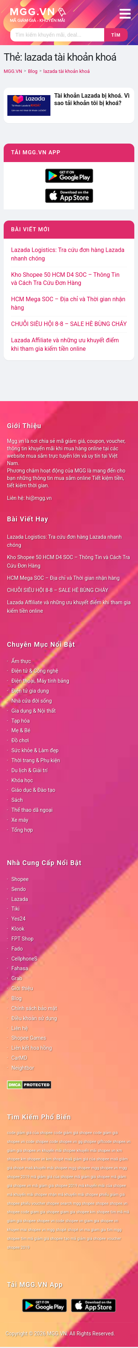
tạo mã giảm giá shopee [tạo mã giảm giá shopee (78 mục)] (85, 1238)
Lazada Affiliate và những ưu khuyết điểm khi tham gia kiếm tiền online (69, 606)
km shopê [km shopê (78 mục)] (54, 1159)
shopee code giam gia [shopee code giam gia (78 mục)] (26, 1212)
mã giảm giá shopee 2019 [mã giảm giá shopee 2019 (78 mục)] (55, 1185)
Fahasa (19, 968)
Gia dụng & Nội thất (33, 711)
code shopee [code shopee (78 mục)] (37, 1141)
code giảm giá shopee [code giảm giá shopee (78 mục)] (73, 1132)
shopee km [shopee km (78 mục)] (85, 1212)
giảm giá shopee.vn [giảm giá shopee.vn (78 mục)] (24, 1150)
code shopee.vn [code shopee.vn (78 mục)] (63, 1141)
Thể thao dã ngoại (32, 810)
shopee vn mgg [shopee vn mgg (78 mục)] (41, 1229)
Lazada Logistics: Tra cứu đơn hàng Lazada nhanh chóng (64, 541)
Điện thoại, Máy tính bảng (40, 681)
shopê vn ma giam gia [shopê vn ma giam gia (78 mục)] (87, 1229)
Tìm (115, 35)
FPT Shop (22, 939)
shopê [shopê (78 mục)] (61, 1229)
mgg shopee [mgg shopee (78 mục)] (79, 1168)
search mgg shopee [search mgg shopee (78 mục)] (77, 1203)
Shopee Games (28, 1038)
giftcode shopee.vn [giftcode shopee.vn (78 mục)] (114, 1141)
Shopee (20, 879)
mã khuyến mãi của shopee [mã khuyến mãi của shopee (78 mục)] (102, 1185)
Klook (17, 929)
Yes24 (18, 919)
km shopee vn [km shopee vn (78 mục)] (33, 1159)
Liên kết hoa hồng (31, 1048)
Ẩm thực (21, 661)
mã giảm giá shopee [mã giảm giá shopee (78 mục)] (92, 1176)
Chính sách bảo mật (34, 1008)
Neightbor (22, 1068)
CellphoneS (24, 959)
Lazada (19, 899)
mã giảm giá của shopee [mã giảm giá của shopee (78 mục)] (52, 1176)
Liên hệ (19, 1028)
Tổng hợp (22, 830)
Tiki (15, 909)
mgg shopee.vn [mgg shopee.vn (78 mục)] (104, 1168)
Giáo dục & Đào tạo (33, 790)
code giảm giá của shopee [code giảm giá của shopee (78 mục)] (30, 1132)
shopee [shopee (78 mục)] (102, 1203)
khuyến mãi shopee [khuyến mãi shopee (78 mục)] (58, 1150)
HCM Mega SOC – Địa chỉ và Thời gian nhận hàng (63, 578)
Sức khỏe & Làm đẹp (35, 750)
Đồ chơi (20, 740)
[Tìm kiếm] (57, 34)
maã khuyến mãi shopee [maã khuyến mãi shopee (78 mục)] (46, 1168)
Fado (17, 949)
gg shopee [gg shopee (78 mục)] (87, 1141)
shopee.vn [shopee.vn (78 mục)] (119, 1203)
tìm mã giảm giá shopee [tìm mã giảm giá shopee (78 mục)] (42, 1238)
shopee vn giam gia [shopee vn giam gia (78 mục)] (82, 1220)
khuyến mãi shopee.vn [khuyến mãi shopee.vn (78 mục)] (96, 1150)
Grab (16, 978)
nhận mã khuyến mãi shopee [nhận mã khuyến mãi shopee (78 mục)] (73, 1194)
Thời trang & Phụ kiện (35, 760)
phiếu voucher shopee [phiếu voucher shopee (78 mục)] (40, 1203)
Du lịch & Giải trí (29, 770)
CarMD (19, 1058)
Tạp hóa (20, 721)
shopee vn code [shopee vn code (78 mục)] (50, 1220)
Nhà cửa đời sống (31, 701)
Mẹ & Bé (20, 730)
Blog (16, 998)
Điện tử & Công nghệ (34, 671)
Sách (17, 800)
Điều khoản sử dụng (34, 1018)
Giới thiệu (22, 988)
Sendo (18, 889)
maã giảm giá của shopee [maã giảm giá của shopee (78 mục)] (86, 1159)
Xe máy (19, 820)
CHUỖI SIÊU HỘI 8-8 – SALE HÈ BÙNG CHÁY (69, 323)
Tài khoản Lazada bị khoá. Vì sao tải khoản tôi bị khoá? (92, 99)
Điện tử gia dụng (30, 691)
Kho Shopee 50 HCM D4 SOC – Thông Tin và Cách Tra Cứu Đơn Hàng (68, 561)
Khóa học (22, 780)
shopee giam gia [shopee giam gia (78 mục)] (60, 1212)
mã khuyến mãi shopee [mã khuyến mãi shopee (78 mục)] (27, 1194)
